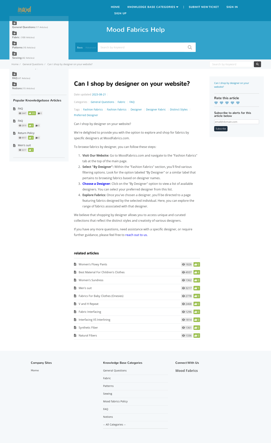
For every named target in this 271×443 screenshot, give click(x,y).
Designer (137, 109)
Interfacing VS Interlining (94, 319)
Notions (17, 88)
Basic (80, 47)
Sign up (120, 13)
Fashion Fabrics (93, 109)
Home (115, 7)
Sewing (16, 58)
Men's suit (85, 288)
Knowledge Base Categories (151, 7)
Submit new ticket (204, 7)
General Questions (33, 64)
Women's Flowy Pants (93, 264)
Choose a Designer (96, 184)
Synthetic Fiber (88, 327)
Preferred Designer (86, 115)
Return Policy (26, 133)
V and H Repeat (88, 304)
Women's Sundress (91, 280)
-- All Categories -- (114, 424)
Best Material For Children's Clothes (102, 272)
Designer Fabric (156, 109)
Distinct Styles (179, 109)
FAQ (132, 102)
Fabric (122, 102)
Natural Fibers (88, 335)
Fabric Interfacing (90, 312)
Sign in (232, 7)
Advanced (90, 47)
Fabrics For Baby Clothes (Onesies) (101, 296)
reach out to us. (136, 235)
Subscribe (221, 128)
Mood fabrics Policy (115, 401)
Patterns (17, 47)
